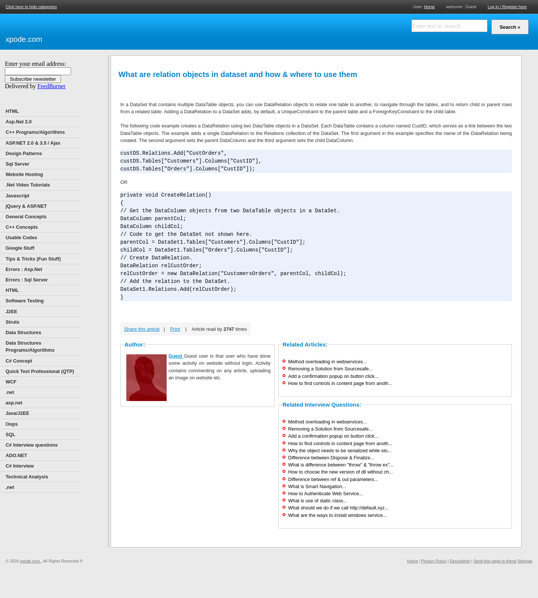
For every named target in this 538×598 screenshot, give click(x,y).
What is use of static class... (317, 500)
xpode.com (24, 39)
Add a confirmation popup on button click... (333, 376)
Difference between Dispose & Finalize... (331, 457)
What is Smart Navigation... (317, 486)
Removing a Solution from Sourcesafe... (330, 369)
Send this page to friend (494, 561)
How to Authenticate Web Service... (325, 493)
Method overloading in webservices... (327, 361)
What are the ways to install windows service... (337, 515)
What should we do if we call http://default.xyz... (338, 508)
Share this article (142, 329)
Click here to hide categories (31, 6)
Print (175, 329)
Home (429, 6)
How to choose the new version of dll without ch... (340, 472)
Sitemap (524, 561)
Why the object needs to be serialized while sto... (340, 450)
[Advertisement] (130, 30)
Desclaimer (460, 561)
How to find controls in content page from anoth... (340, 383)
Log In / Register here (507, 6)
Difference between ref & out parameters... (333, 479)
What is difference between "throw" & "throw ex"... (340, 465)
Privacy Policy (433, 561)
